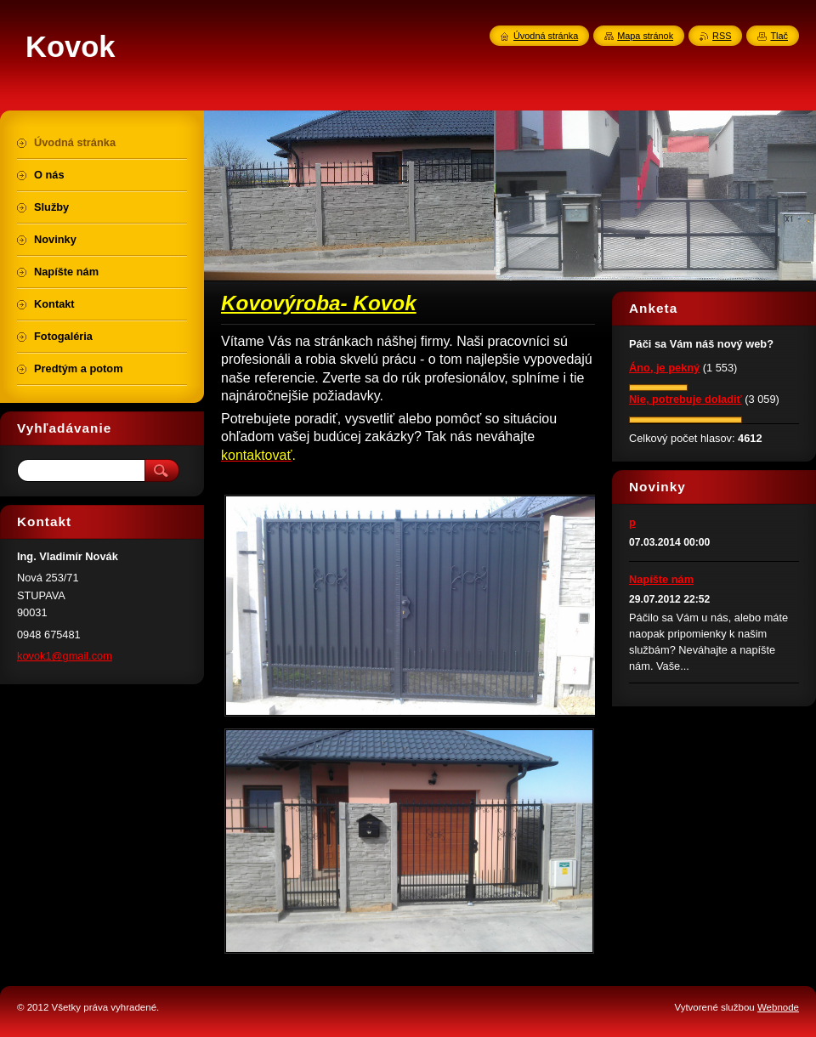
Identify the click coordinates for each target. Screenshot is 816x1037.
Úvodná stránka (545, 36)
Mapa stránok (645, 36)
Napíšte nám (661, 579)
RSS (721, 36)
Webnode (778, 1007)
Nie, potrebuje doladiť (685, 399)
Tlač (779, 36)
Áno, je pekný (664, 367)
